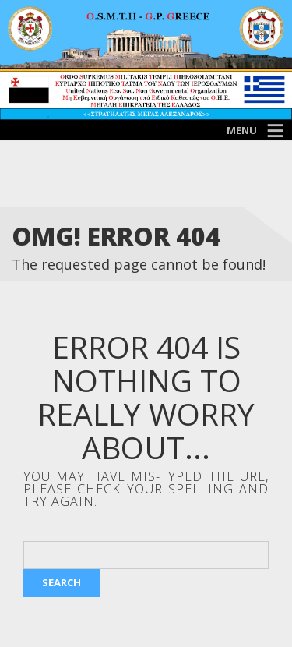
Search (61, 582)
